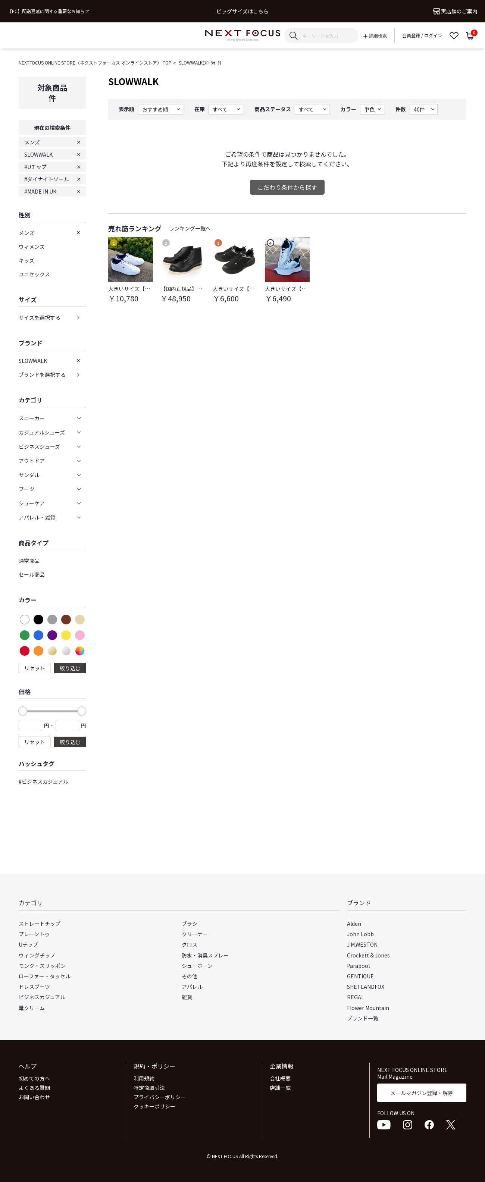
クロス (189, 944)
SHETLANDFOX (365, 986)
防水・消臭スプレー (205, 955)
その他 (189, 976)
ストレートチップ (39, 923)
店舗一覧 (280, 1087)
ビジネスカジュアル (42, 997)
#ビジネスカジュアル (43, 781)
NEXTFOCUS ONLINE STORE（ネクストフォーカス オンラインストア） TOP (95, 62)
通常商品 (29, 560)
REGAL (355, 997)
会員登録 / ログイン (422, 35)
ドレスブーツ (34, 986)
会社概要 (280, 1078)
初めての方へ (34, 1078)
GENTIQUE (360, 976)
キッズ (26, 260)
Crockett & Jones (368, 955)
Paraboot (358, 965)
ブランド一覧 (362, 1018)
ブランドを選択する (42, 374)
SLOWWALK (38, 154)
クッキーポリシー (154, 1106)
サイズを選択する (39, 317)
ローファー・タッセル (45, 976)
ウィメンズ (32, 246)
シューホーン (197, 965)
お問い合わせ (34, 1097)
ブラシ (189, 923)
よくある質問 (34, 1087)
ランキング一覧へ (190, 228)
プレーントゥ (34, 934)
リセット (34, 668)
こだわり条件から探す (287, 187)
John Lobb (360, 934)
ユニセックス (34, 274)
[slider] (22, 710)
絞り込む (70, 668)
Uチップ (28, 944)
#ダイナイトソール (46, 179)
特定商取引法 (149, 1087)
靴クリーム (32, 1008)
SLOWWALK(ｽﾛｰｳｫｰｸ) (200, 62)
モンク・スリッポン (42, 965)
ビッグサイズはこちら (242, 11)
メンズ (32, 142)
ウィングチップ (37, 955)
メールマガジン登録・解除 (421, 1093)
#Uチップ (35, 166)
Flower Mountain (368, 1008)
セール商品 (32, 574)
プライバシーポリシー (160, 1097)
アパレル (192, 986)
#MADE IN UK (40, 191)
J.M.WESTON (362, 944)
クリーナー (195, 934)
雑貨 (187, 997)
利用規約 (144, 1078)
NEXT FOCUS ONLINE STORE (242, 35)
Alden (354, 923)
